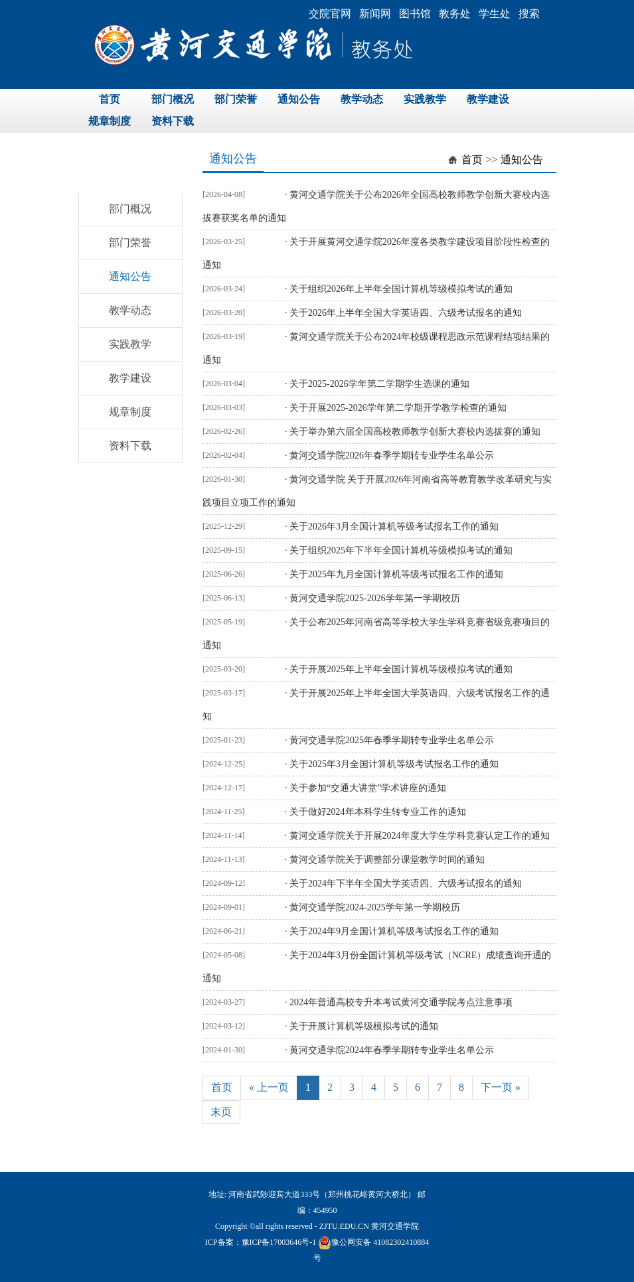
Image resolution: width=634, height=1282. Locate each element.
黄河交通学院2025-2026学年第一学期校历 (374, 598)
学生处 (495, 13)
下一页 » (500, 1087)
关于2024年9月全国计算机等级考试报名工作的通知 (394, 931)
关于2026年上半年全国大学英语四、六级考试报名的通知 (405, 313)
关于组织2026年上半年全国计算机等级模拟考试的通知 (401, 289)
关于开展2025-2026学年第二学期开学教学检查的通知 (398, 408)
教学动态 (362, 99)
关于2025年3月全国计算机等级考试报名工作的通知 (394, 764)
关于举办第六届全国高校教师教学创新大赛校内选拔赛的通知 (414, 432)
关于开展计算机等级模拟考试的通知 (363, 1026)
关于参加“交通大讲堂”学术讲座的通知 (367, 788)
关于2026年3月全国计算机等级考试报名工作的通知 (394, 527)
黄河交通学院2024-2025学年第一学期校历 (374, 907)
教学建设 (488, 99)
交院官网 (330, 13)
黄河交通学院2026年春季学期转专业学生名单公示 (391, 456)
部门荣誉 (235, 99)
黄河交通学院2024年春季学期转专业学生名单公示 (391, 1050)
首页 (109, 99)
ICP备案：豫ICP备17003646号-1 (260, 1242)
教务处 (455, 13)
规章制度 (109, 121)
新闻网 (375, 13)
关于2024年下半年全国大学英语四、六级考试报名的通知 (405, 884)
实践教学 (425, 99)
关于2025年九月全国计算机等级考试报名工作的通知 (396, 574)
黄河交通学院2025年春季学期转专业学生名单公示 (391, 740)
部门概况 (172, 99)
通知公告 (298, 99)
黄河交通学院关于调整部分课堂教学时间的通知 (387, 860)
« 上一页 (269, 1087)
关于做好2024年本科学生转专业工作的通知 (377, 812)
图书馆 (415, 13)
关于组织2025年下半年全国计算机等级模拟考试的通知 (401, 550)
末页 (221, 1111)
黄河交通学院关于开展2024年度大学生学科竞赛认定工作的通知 (419, 836)
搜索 (529, 13)
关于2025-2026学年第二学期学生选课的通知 (379, 384)
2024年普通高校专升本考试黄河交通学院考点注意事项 (401, 1002)
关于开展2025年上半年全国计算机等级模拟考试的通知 (401, 669)
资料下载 (172, 121)
